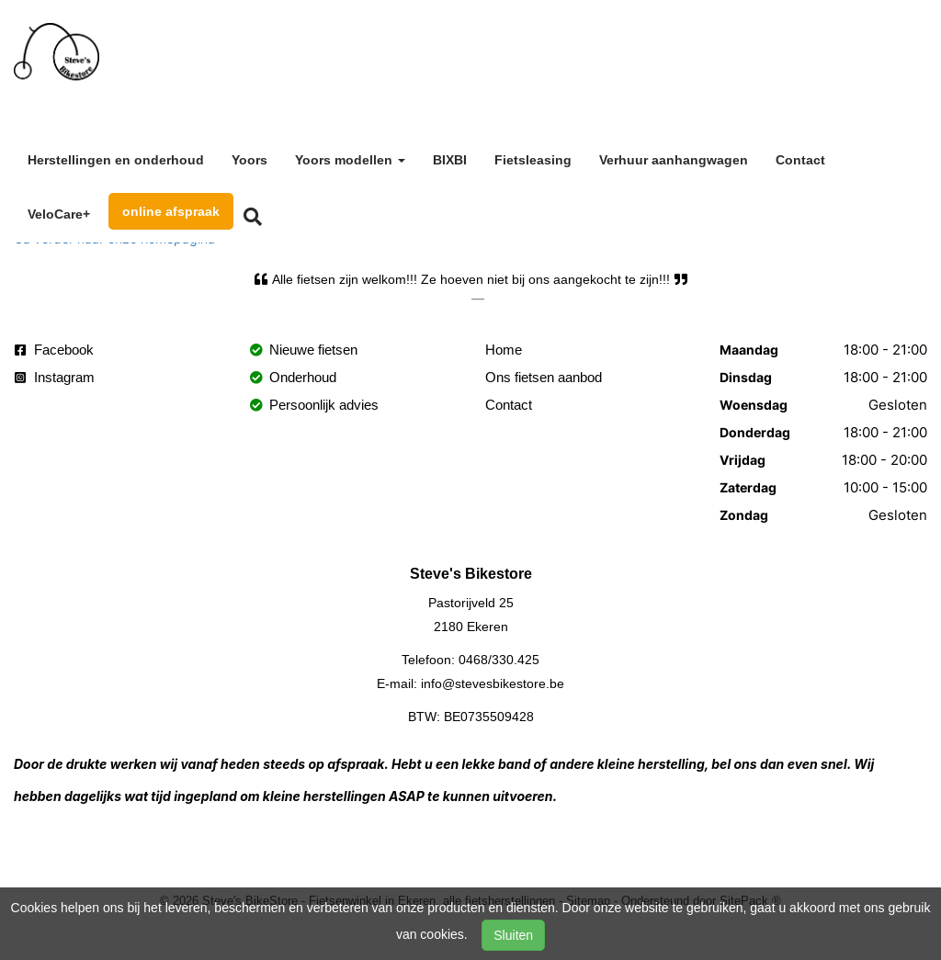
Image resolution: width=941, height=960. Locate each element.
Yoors (249, 159)
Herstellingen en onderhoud (116, 159)
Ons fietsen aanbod (543, 377)
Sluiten (513, 935)
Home (503, 349)
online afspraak (171, 211)
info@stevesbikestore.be (492, 683)
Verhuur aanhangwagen (673, 159)
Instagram (55, 377)
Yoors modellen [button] (350, 159)
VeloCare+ (59, 214)
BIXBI (450, 159)
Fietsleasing (533, 159)
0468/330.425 (499, 659)
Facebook (54, 349)
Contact (800, 159)
